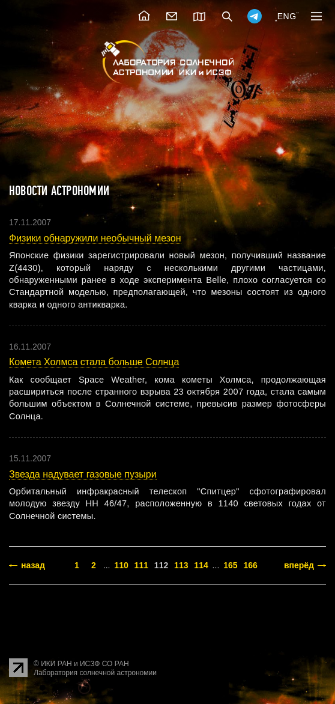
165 (230, 565)
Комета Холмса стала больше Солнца (94, 362)
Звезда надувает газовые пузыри (83, 474)
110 (121, 565)
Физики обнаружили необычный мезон (95, 238)
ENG (287, 16)
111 (141, 565)
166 (250, 565)
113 (181, 565)
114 (201, 565)
